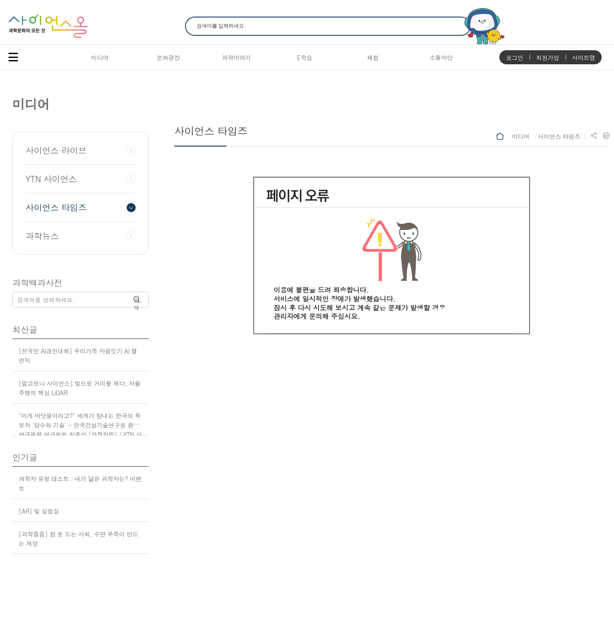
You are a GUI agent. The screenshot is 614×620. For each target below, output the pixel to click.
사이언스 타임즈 (559, 136)
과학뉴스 (42, 235)
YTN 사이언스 (51, 178)
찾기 (459, 26)
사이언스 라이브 (56, 150)
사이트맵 (583, 57)
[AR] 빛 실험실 (39, 511)
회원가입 (547, 57)
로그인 (514, 57)
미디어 (521, 136)
